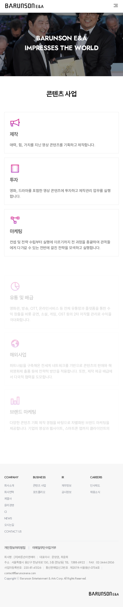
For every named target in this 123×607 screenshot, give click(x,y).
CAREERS (96, 477)
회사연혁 (9, 492)
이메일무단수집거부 (44, 547)
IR (63, 477)
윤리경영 (9, 505)
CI (5, 512)
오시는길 (9, 525)
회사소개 (9, 485)
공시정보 (66, 492)
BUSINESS (39, 477)
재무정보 (66, 485)
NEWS (8, 518)
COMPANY (11, 477)
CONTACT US (13, 531)
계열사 (7, 499)
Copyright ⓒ (12, 578)
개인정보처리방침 (14, 547)
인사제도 (95, 485)
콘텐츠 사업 (39, 485)
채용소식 (95, 492)
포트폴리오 (39, 492)
